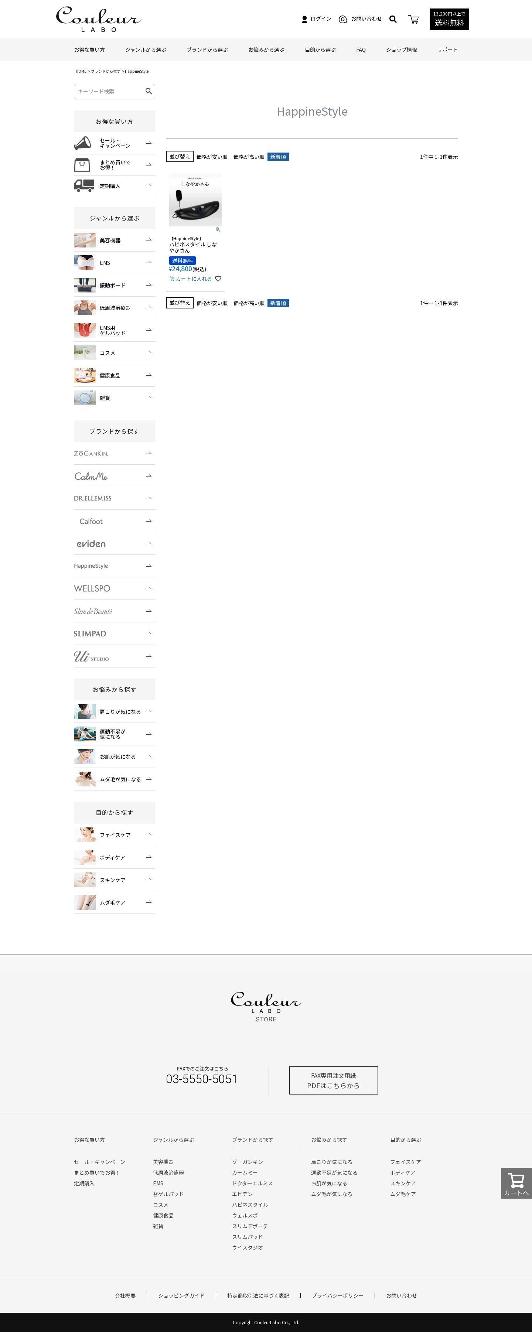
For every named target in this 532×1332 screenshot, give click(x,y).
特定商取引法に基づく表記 (258, 1295)
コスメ (160, 1204)
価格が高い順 (249, 156)
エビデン (242, 1194)
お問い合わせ (360, 18)
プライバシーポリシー (338, 1295)
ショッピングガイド (181, 1295)
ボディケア (403, 1172)
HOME (81, 71)
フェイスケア (405, 1161)
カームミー (245, 1172)
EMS (158, 1183)
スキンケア (403, 1183)
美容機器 (163, 1161)
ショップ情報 (401, 49)
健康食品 (163, 1215)
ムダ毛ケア (403, 1194)
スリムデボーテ (250, 1226)
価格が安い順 (212, 156)
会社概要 (125, 1295)
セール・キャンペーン (99, 1161)
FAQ (361, 49)
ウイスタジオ (247, 1247)
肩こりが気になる (331, 1161)
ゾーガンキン (247, 1161)
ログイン (316, 18)
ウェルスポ (245, 1215)
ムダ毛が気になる (331, 1194)
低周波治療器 (168, 1172)
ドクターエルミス (252, 1183)
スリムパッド (247, 1236)
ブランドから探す (105, 71)
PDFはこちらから (334, 1080)
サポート (447, 49)
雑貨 (158, 1226)
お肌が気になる (329, 1183)
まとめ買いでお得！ (97, 1172)
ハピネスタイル (250, 1204)
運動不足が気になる (334, 1172)
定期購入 (84, 1183)
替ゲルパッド (168, 1194)
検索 (149, 91)
